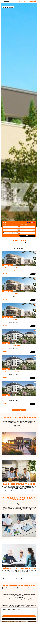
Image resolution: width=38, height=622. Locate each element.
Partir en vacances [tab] (23, 224)
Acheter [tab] (4, 224)
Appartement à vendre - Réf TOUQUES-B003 (11, 345)
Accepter (19, 616)
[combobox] (11, 227)
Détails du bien (32, 273)
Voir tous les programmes (19, 410)
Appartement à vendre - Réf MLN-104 (10, 319)
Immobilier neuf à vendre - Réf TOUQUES (10, 371)
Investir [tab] (12, 224)
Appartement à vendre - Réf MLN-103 (10, 293)
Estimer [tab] (17, 224)
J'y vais (27, 235)
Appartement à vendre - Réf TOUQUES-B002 (11, 398)
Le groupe (20, 1)
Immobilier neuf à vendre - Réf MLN (9, 267)
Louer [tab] (8, 224)
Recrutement (27, 1)
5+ (17, 232)
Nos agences (23, 1)
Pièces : (4, 232)
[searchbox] (10, 227)
